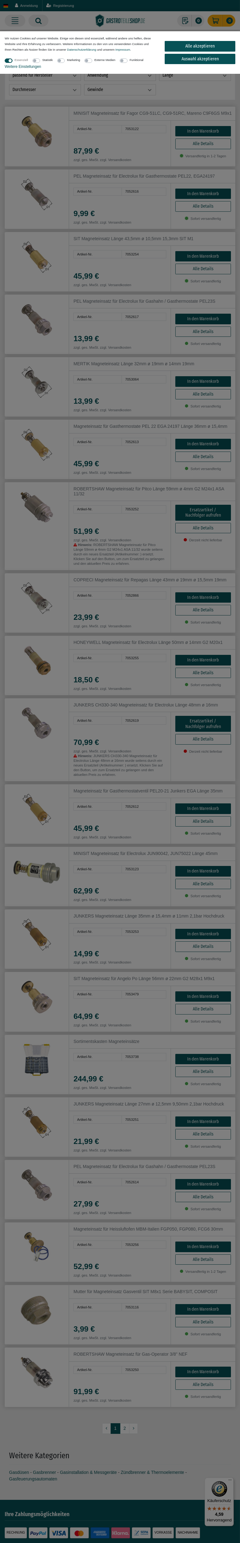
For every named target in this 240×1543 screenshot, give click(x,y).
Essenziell (21, 60)
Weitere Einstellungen (23, 66)
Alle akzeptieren (200, 46)
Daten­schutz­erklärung (81, 49)
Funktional (136, 60)
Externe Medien (104, 60)
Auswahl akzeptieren (200, 59)
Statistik (47, 60)
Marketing (73, 60)
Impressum (122, 49)
